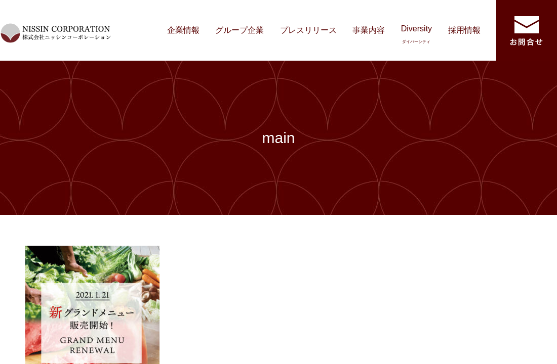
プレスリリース (308, 30)
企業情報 (183, 30)
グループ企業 (239, 30)
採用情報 (464, 30)
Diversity (416, 34)
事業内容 (368, 30)
